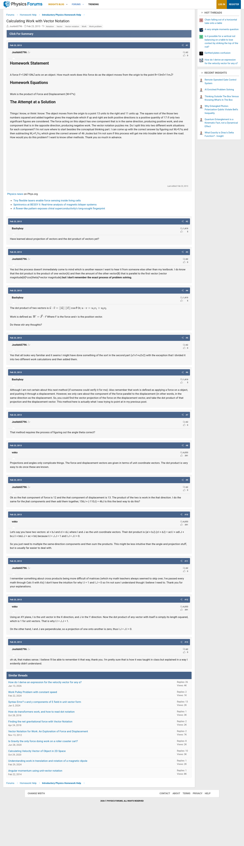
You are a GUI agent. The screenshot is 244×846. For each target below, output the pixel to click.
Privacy (194, 826)
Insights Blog (81, 4)
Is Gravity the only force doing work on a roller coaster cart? (68, 774)
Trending (118, 4)
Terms (183, 826)
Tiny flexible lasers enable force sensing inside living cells (72, 217)
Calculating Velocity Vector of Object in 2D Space (61, 783)
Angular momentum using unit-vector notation (60, 803)
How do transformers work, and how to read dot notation (66, 744)
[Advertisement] (99, 179)
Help (204, 826)
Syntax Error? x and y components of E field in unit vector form (69, 734)
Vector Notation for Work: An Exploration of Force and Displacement (73, 764)
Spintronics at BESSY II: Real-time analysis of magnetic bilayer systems (79, 221)
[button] (91, 4)
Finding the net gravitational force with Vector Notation (65, 754)
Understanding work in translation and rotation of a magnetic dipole (72, 793)
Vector (84, 27)
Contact (161, 826)
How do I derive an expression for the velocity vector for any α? (69, 715)
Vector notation (97, 27)
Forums (100, 4)
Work (109, 27)
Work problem (120, 27)
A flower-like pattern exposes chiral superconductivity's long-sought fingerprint (84, 225)
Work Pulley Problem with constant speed (57, 725)
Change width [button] (39, 826)
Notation (75, 27)
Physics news (40, 210)
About (173, 826)
